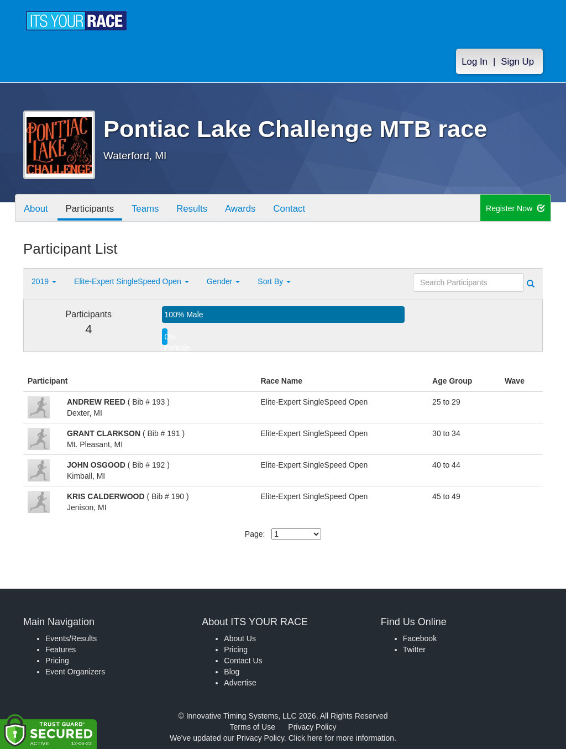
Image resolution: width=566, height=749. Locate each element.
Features (60, 649)
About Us (240, 638)
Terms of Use (252, 726)
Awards (241, 208)
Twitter (414, 649)
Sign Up (517, 61)
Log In (475, 61)
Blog (231, 671)
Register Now (515, 208)
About (36, 208)
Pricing (57, 660)
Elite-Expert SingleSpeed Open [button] (131, 281)
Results (192, 208)
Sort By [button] (274, 281)
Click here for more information (341, 738)
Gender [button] (223, 281)
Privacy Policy (312, 726)
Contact (290, 208)
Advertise (240, 682)
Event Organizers (75, 671)
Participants (90, 208)
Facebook (420, 638)
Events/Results (71, 638)
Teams (145, 208)
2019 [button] (44, 281)
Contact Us (243, 660)
